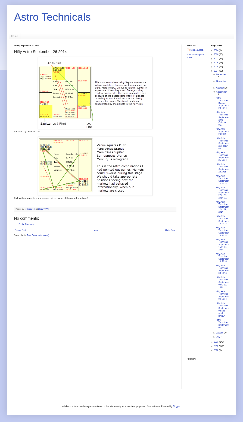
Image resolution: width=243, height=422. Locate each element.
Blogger (176, 406)
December (221, 74)
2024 (216, 50)
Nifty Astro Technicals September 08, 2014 (222, 269)
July (218, 337)
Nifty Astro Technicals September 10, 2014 (222, 258)
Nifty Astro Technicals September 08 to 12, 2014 (222, 282)
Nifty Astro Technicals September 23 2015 (222, 168)
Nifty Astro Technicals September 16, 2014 (222, 231)
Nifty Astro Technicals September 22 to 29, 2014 (222, 207)
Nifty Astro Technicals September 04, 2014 (222, 295)
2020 (216, 54)
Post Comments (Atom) (38, 235)
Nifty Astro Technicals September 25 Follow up (222, 143)
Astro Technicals (52, 17)
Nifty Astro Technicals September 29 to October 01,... (222, 118)
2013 (216, 342)
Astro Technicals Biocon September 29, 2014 (222, 103)
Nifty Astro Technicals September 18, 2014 (222, 220)
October (220, 88)
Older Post (170, 230)
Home (14, 36)
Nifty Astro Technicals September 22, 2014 (222, 180)
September (221, 92)
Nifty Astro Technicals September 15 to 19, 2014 (222, 244)
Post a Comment (26, 224)
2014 (216, 71)
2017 (216, 58)
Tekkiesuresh (197, 50)
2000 (216, 350)
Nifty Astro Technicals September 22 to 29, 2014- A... (222, 192)
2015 (216, 66)
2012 (216, 346)
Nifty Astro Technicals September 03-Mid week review (222, 309)
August (219, 333)
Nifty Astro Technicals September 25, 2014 (222, 156)
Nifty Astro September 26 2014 (222, 131)
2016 (216, 62)
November (221, 81)
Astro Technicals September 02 (222, 324)
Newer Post (20, 230)
